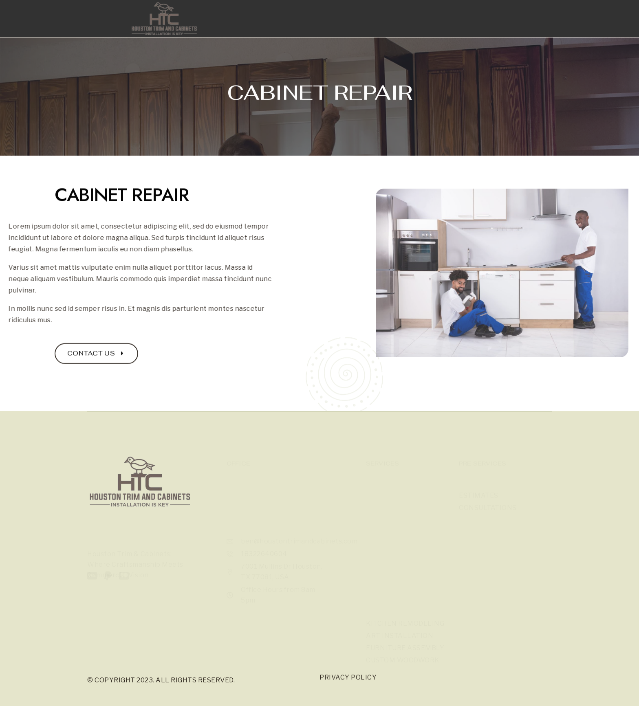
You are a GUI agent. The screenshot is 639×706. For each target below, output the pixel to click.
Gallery (291, 27)
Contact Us (414, 27)
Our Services (350, 27)
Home (250, 27)
